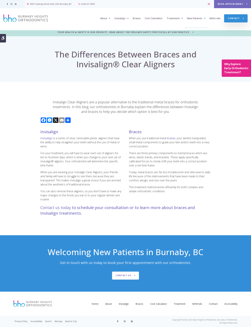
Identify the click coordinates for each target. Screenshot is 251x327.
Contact (233, 18)
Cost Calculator (154, 18)
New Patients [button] (194, 18)
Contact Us (123, 275)
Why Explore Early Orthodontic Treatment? (236, 68)
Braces (137, 18)
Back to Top (71, 321)
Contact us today (56, 207)
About (108, 303)
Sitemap (58, 321)
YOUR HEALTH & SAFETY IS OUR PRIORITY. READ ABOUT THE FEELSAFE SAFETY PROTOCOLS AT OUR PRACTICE (123, 32)
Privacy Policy (21, 321)
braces (171, 138)
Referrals (214, 18)
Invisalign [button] (120, 18)
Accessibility (231, 303)
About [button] (103, 18)
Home (95, 303)
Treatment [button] (173, 18)
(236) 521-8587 (88, 4)
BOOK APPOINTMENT (230, 4)
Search (48, 321)
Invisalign (46, 138)
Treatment (179, 303)
